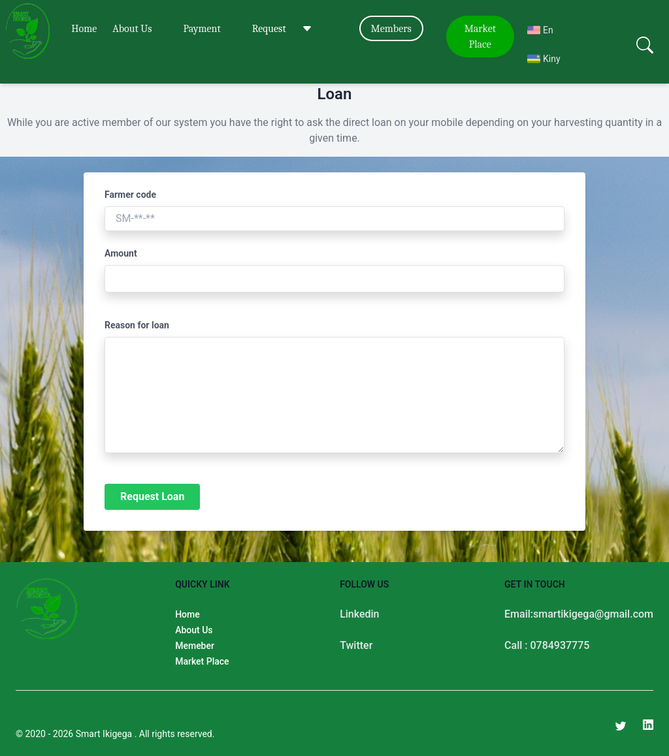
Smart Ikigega (105, 734)
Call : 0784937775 (546, 645)
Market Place (480, 36)
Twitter (356, 645)
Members (391, 29)
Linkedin (359, 614)
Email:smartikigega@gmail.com (578, 614)
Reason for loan (137, 325)
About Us (132, 29)
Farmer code (130, 194)
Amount (121, 253)
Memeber (194, 645)
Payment (201, 29)
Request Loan (152, 496)
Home (84, 29)
